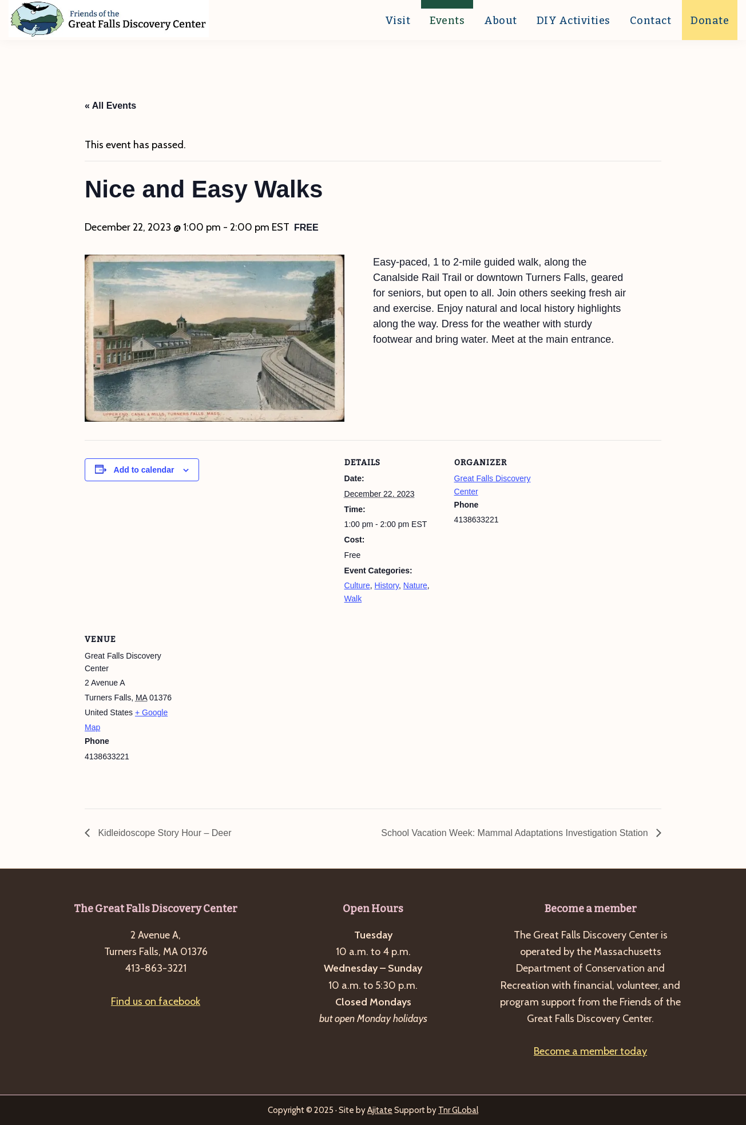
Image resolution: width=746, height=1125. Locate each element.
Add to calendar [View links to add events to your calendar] (144, 469)
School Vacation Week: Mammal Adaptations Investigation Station (515, 833)
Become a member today (590, 1051)
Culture (357, 585)
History (387, 585)
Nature (415, 585)
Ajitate (379, 1110)
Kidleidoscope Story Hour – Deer (163, 833)
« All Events (110, 105)
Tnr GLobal (458, 1110)
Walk (353, 598)
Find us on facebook (155, 1001)
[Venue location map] (255, 695)
